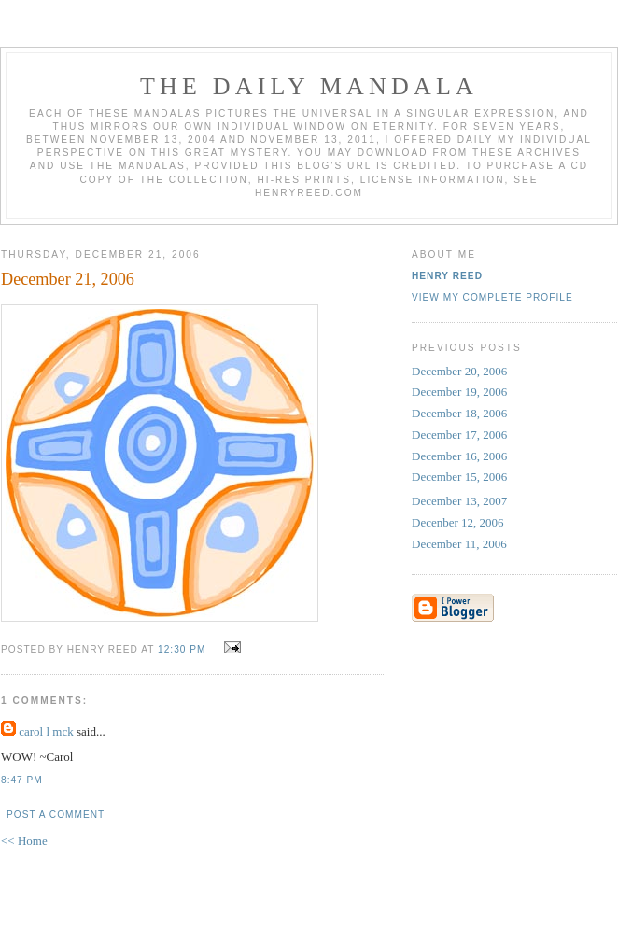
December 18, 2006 (459, 413)
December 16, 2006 (459, 456)
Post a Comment (56, 814)
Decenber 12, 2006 (458, 522)
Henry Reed (447, 276)
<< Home (24, 841)
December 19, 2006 (459, 392)
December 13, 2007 (459, 501)
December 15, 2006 (459, 477)
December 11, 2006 (459, 544)
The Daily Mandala (309, 86)
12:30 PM (181, 649)
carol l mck (46, 731)
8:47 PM (22, 780)
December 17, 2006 (459, 435)
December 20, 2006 (459, 371)
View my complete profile (492, 297)
